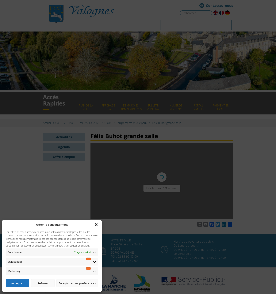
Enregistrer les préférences (77, 283)
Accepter (17, 283)
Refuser (42, 283)
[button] (96, 224)
